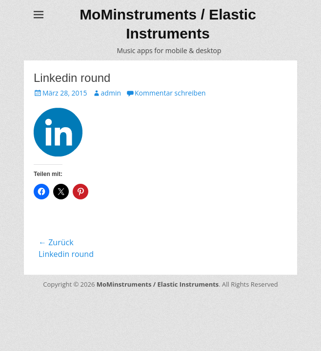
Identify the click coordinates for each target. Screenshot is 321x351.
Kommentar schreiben (170, 93)
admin (111, 93)
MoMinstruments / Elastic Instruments (158, 284)
